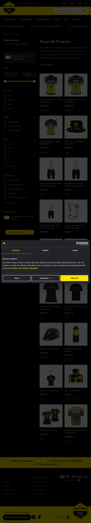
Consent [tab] (15, 250)
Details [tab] (45, 250)
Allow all (74, 278)
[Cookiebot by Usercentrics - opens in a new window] (78, 243)
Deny (16, 278)
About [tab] (75, 250)
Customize (46, 278)
